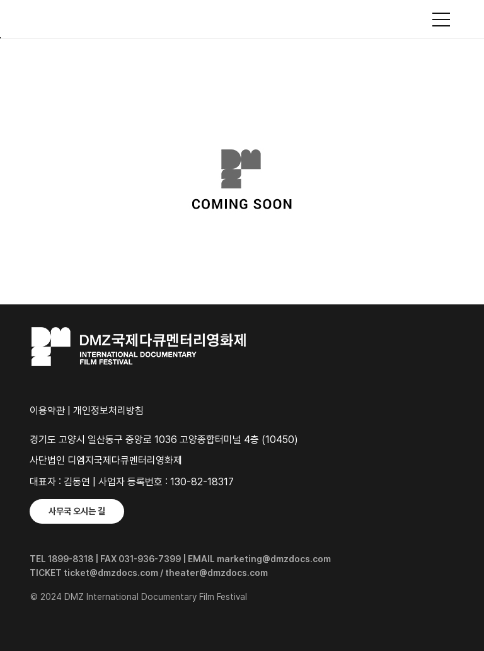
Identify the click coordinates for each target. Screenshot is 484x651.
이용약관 (47, 411)
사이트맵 (441, 19)
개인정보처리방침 (108, 411)
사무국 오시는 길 (77, 511)
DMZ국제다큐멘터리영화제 (242, 19)
